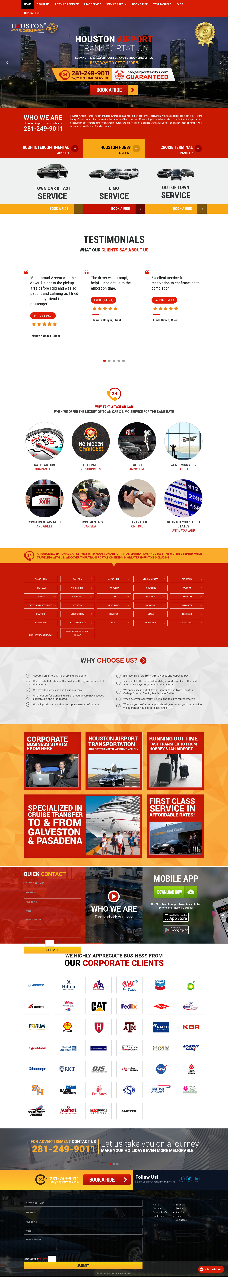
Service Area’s (160, 1212)
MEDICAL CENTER (150, 579)
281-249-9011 (43, 128)
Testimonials (162, 4)
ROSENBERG (150, 588)
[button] (104, 361)
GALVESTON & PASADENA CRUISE (77, 634)
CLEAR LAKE (113, 579)
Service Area (114, 4)
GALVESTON (187, 605)
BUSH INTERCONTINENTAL (40, 635)
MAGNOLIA (150, 605)
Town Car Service (67, 4)
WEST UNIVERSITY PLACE (40, 605)
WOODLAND (150, 623)
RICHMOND (187, 579)
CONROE (41, 597)
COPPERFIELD (77, 588)
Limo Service (92, 4)
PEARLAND (77, 597)
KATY (114, 597)
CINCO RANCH (114, 605)
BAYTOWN (187, 588)
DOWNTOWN (40, 623)
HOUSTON (113, 614)
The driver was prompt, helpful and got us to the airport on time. (172, 283)
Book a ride (158, 1216)
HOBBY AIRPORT (187, 623)
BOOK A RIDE (66, 209)
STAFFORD (41, 614)
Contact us (181, 1220)
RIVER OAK (41, 588)
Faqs (180, 4)
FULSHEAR (187, 614)
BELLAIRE (150, 597)
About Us (43, 4)
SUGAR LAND (41, 579)
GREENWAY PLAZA (77, 623)
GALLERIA (77, 579)
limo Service (182, 1212)
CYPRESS (77, 605)
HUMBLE (150, 614)
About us (157, 1208)
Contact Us (32, 13)
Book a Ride (140, 4)
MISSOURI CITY (77, 614)
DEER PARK (187, 597)
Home (27, 4)
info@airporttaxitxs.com (64, 1182)
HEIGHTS (114, 623)
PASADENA (114, 588)
